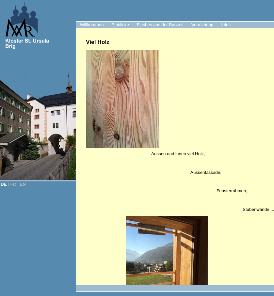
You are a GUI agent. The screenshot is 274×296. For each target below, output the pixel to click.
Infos (226, 24)
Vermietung (202, 24)
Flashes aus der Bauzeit (160, 24)
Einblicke (120, 24)
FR (13, 184)
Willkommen (92, 24)
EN (23, 184)
